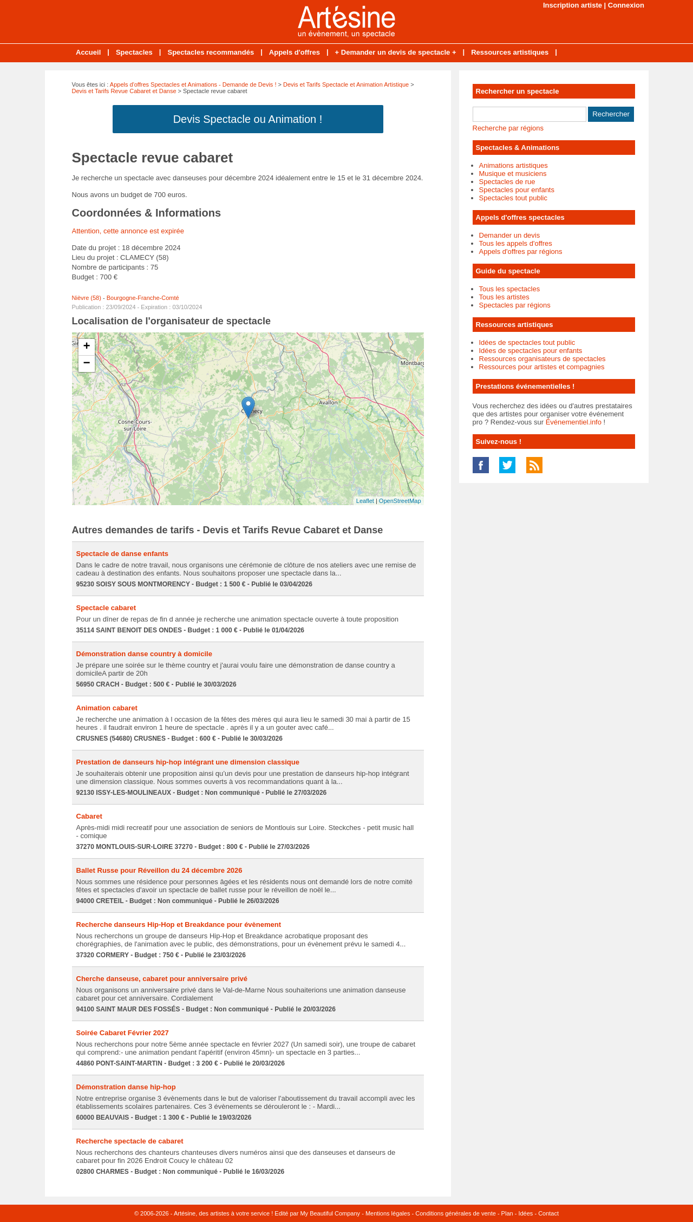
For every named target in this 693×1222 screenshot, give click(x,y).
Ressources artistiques (509, 52)
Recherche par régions (508, 128)
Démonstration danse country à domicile (144, 654)
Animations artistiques (513, 165)
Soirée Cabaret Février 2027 (122, 1033)
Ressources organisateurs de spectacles (542, 359)
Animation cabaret (107, 708)
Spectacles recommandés (210, 52)
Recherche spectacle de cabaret (130, 1141)
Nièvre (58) (86, 298)
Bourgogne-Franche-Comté (143, 298)
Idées (525, 1213)
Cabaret (89, 816)
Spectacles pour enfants (516, 190)
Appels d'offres (294, 52)
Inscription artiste (572, 5)
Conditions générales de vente (455, 1213)
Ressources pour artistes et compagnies (542, 367)
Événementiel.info (574, 422)
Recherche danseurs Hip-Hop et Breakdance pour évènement (179, 924)
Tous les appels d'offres (515, 243)
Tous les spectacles (509, 289)
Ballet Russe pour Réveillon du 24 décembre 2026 (159, 870)
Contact (548, 1213)
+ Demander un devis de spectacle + (395, 52)
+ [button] (86, 347)
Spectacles (134, 52)
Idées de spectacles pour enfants (531, 351)
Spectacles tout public (513, 198)
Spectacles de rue (507, 182)
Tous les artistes (504, 297)
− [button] (86, 364)
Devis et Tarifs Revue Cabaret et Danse (124, 91)
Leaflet (365, 501)
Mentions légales (387, 1213)
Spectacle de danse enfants (122, 554)
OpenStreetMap (400, 501)
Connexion (626, 5)
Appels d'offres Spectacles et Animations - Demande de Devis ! (193, 84)
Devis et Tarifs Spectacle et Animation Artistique (346, 84)
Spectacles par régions (515, 305)
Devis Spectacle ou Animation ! (248, 119)
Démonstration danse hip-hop (126, 1087)
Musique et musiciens (513, 173)
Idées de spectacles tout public (527, 342)
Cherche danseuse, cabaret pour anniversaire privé (161, 979)
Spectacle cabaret (106, 608)
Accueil (88, 52)
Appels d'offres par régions (521, 251)
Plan (507, 1213)
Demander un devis (509, 235)
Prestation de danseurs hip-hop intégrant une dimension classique (187, 762)
